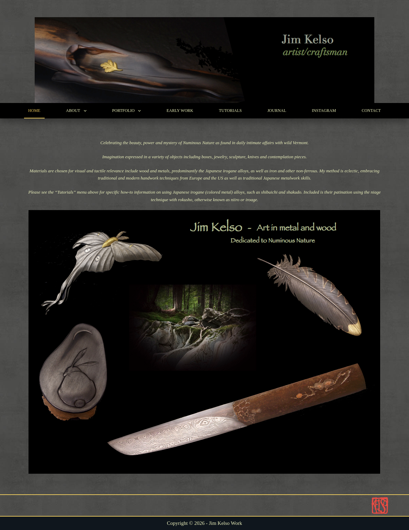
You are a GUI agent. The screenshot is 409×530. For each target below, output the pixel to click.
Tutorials (230, 110)
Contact (371, 110)
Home (34, 110)
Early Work (180, 110)
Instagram (324, 110)
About (77, 111)
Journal (277, 110)
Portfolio (128, 111)
